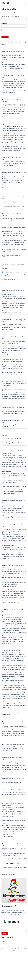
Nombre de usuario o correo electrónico (10, 16)
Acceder (3, 941)
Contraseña (4, 23)
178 (19, 42)
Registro (3, 943)
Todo (25, 42)
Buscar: (3, 927)
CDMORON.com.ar (8, 3)
